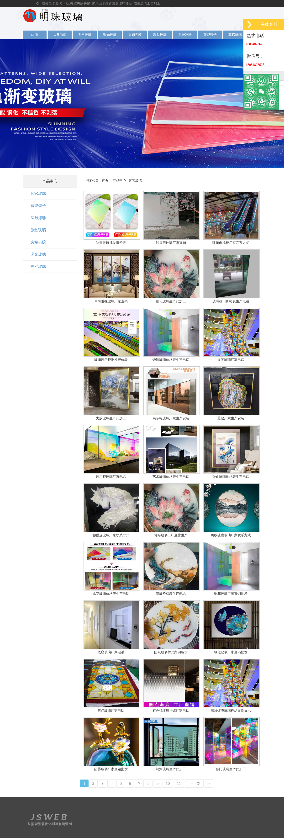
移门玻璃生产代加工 (231, 769)
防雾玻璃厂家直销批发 (111, 769)
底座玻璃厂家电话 (111, 652)
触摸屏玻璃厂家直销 (171, 243)
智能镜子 (210, 35)
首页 (105, 180)
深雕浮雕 (185, 35)
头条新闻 (59, 35)
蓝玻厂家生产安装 (230, 418)
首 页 (34, 35)
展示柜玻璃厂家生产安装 (171, 418)
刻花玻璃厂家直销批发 (230, 594)
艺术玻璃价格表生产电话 (171, 477)
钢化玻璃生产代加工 (171, 301)
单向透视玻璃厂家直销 (111, 301)
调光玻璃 (109, 35)
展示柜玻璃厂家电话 (111, 477)
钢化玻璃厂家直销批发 (230, 652)
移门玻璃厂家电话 (111, 710)
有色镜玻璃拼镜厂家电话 (171, 710)
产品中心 (119, 180)
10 (168, 783)
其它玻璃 (235, 35)
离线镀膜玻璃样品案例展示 (231, 710)
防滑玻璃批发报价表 (111, 243)
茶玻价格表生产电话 (171, 594)
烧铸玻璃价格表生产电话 (171, 360)
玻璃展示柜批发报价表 (111, 360)
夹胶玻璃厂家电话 (230, 360)
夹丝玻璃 (84, 35)
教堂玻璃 (160, 35)
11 (179, 783)
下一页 (194, 783)
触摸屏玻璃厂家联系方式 (111, 535)
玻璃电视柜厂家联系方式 (230, 243)
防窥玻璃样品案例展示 (171, 652)
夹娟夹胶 (135, 35)
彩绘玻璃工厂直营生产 (171, 535)
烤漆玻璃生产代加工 (171, 769)
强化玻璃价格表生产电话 (230, 477)
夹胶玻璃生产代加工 (111, 418)
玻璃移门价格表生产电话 (230, 301)
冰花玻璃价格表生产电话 (111, 594)
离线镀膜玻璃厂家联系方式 (231, 535)
